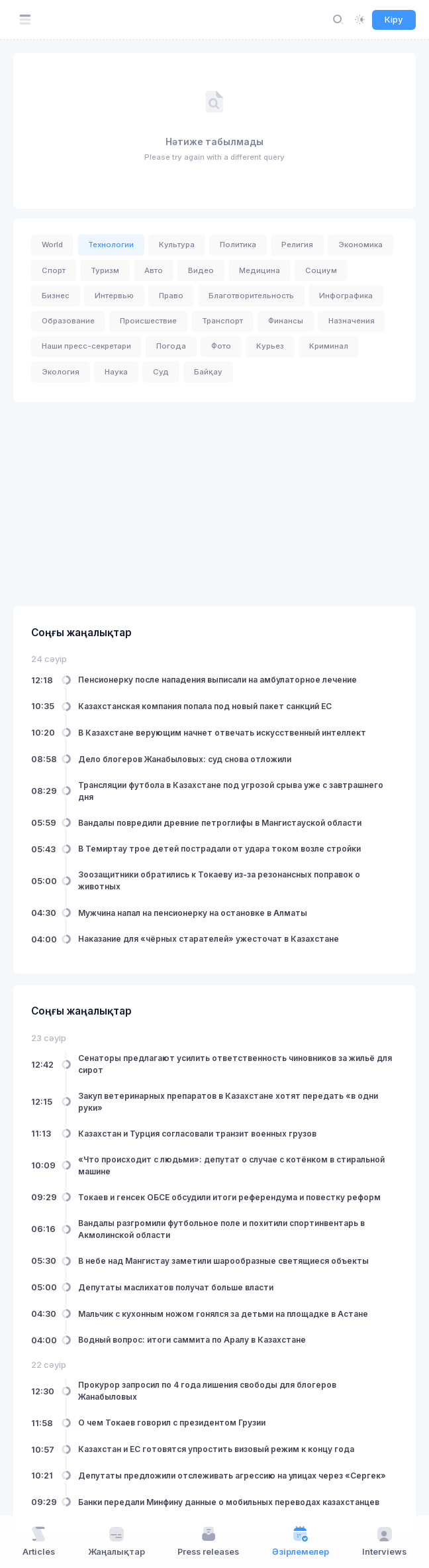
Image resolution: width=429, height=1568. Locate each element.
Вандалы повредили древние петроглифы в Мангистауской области (219, 822)
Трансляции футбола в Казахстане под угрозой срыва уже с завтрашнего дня (230, 790)
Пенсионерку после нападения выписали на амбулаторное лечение (217, 680)
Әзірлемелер (300, 1541)
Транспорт (222, 320)
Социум (321, 270)
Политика (238, 244)
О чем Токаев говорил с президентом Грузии (171, 1423)
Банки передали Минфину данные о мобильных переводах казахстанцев (228, 1501)
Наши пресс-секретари (86, 346)
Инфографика (346, 295)
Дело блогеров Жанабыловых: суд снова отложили (184, 758)
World (52, 244)
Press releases (208, 1541)
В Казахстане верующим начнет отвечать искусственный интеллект (222, 732)
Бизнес (56, 295)
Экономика (360, 244)
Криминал (328, 346)
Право (171, 295)
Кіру (394, 19)
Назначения (351, 320)
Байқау (208, 371)
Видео (201, 270)
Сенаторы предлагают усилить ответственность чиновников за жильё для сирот (235, 1064)
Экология (60, 371)
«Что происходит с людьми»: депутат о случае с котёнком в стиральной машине (231, 1165)
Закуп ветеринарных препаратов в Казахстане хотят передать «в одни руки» (228, 1101)
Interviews (384, 1541)
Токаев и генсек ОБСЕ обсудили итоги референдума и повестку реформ (229, 1197)
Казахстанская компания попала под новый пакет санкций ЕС (205, 706)
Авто (153, 270)
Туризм (105, 270)
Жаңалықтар (116, 1541)
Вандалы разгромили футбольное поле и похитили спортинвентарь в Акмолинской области (221, 1229)
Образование (68, 320)
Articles (39, 1541)
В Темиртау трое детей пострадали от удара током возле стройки (219, 849)
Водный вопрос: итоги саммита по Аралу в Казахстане (192, 1340)
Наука (116, 371)
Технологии (111, 244)
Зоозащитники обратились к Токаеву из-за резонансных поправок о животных (219, 880)
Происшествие (148, 320)
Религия (297, 244)
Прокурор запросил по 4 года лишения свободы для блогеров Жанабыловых (207, 1391)
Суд (161, 371)
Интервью (114, 295)
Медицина (259, 270)
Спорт (54, 270)
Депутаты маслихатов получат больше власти (175, 1287)
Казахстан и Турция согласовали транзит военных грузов (197, 1133)
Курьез (270, 346)
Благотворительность (251, 295)
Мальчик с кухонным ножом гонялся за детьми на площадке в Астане (223, 1313)
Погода (171, 346)
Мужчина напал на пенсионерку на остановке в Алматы (192, 912)
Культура (177, 244)
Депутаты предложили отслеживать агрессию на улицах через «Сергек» (232, 1476)
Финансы (285, 320)
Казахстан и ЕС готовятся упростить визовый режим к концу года (216, 1449)
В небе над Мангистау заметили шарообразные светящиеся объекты (223, 1261)
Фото (221, 346)
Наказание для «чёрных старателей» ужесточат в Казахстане (208, 939)
